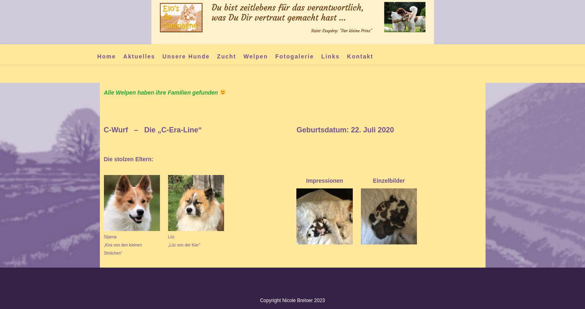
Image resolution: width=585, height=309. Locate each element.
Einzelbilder (389, 180)
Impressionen (324, 180)
